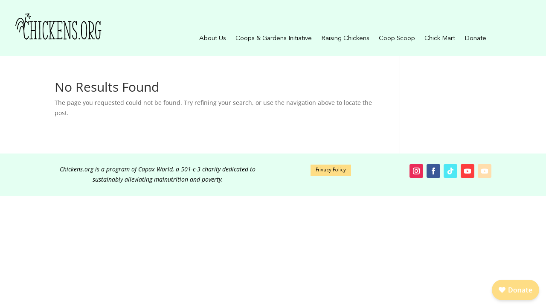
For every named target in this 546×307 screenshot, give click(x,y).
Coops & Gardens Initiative (273, 39)
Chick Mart (439, 39)
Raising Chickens (345, 39)
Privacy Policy (331, 170)
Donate (475, 39)
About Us (212, 39)
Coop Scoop (397, 39)
